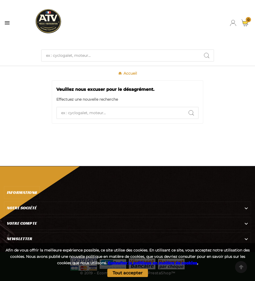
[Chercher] (121, 55)
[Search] (206, 55)
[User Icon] (233, 23)
